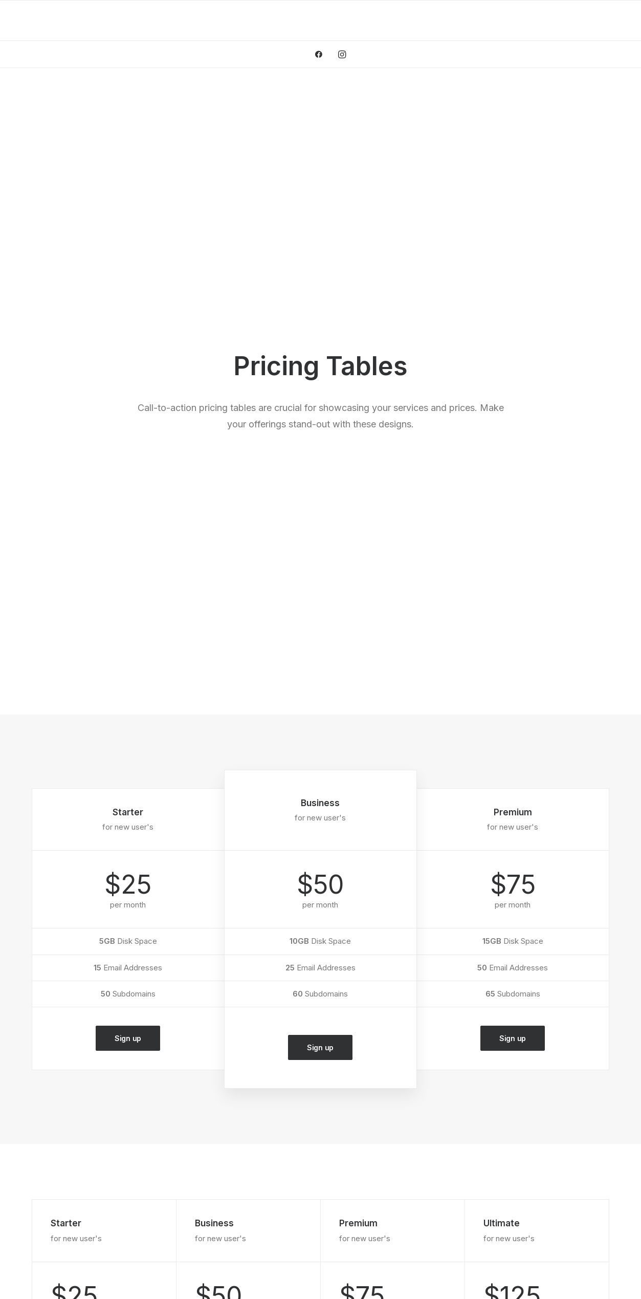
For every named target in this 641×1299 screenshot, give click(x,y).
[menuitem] (322, 54)
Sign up (128, 583)
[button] (322, 54)
